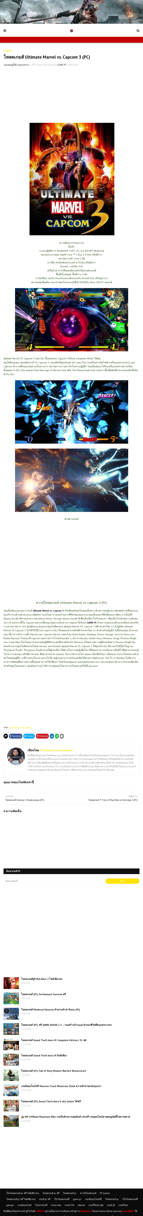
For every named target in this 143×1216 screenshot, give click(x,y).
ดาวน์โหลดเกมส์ (88, 1193)
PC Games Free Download (45, 64)
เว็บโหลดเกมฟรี (61, 1199)
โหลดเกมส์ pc (70, 1193)
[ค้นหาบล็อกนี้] (54, 881)
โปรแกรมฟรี (41, 1205)
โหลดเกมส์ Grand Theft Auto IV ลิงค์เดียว (44, 1055)
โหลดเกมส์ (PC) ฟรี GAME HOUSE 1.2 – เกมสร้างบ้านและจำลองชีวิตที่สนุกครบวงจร (66, 1024)
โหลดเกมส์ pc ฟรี (50, 1193)
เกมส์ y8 (111, 1205)
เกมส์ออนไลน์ (24, 1205)
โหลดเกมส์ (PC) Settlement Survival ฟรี (43, 994)
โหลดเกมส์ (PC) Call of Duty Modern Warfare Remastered (53, 1070)
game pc (77, 1199)
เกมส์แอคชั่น (25, 727)
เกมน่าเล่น (56, 1205)
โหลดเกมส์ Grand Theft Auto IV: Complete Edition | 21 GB (53, 1040)
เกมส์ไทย (123, 1205)
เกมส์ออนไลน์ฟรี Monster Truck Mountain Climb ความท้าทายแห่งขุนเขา (61, 1086)
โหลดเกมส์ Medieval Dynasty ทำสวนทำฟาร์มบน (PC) (50, 1009)
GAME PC (92, 622)
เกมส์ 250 (69, 1205)
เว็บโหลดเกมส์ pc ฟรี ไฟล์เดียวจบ (22, 1193)
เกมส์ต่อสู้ (14, 727)
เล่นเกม (81, 1205)
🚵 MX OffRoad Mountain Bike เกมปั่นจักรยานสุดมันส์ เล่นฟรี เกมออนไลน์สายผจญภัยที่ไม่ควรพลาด (75, 1116)
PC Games (105, 1193)
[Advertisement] (71, 95)
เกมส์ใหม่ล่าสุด (96, 1205)
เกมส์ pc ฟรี (44, 1199)
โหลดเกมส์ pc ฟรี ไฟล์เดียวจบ (21, 1199)
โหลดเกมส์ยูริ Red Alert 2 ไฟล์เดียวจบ (41, 979)
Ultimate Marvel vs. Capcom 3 (48, 610)
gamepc (10, 1205)
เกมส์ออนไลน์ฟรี (93, 1199)
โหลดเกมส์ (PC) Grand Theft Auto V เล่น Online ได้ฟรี (51, 1101)
